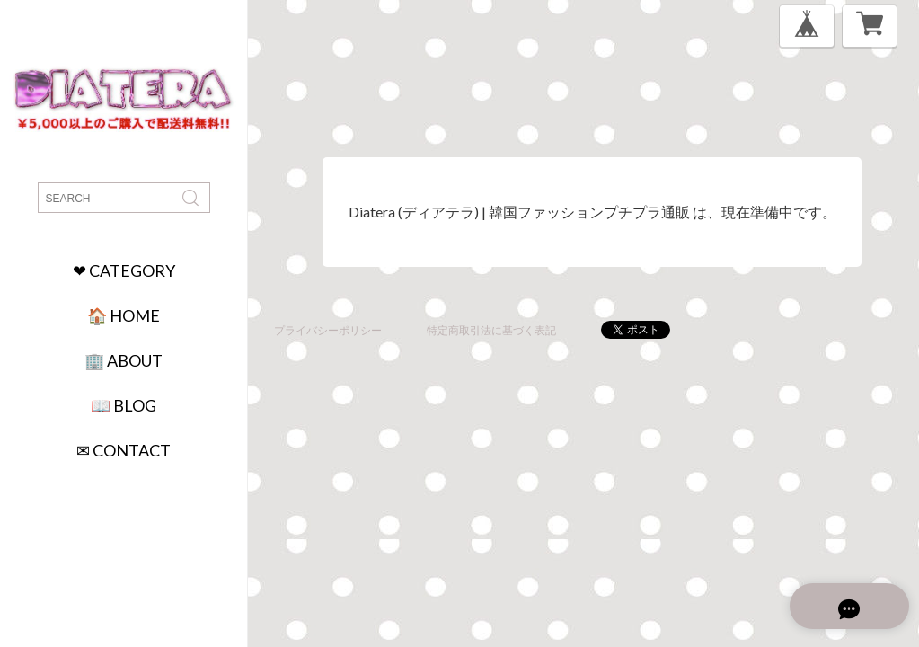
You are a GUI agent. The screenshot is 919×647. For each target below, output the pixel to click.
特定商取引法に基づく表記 (491, 330)
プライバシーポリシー (328, 330)
